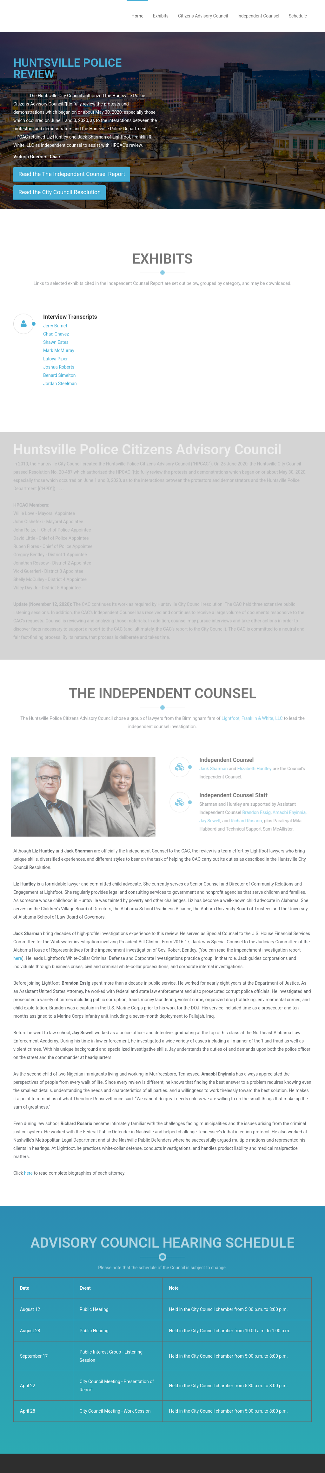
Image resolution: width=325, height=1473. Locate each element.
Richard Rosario (249, 820)
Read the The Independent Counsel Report (71, 174)
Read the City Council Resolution (59, 192)
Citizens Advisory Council (203, 15)
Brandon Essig (260, 812)
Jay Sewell (213, 820)
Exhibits (161, 15)
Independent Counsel (258, 15)
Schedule (298, 15)
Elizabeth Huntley (258, 768)
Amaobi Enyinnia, (293, 812)
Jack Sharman (217, 768)
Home (137, 15)
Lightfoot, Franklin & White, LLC (252, 714)
